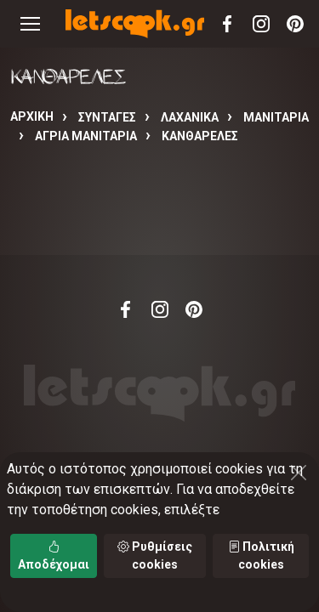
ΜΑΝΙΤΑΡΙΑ (276, 117)
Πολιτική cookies (261, 555)
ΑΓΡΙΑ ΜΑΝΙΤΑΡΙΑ (86, 136)
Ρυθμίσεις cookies (154, 555)
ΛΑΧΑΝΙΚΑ (190, 117)
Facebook (227, 23)
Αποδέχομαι (53, 555)
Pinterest (295, 23)
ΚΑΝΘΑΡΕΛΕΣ (200, 136)
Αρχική (32, 116)
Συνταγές (107, 117)
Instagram (261, 23)
